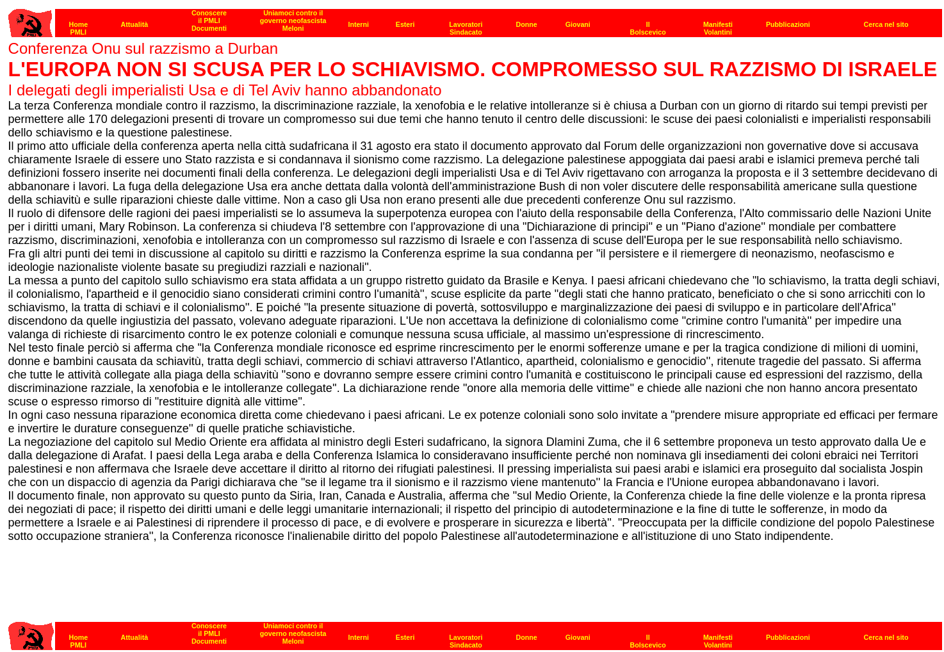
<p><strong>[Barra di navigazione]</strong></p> (475, 19)
